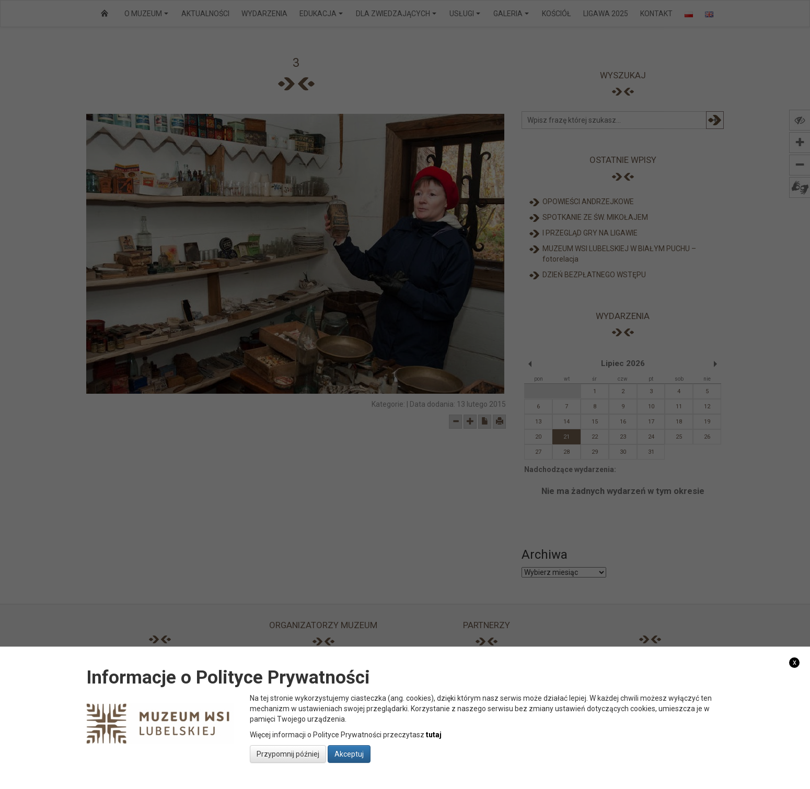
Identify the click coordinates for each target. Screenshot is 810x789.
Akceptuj (349, 754)
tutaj (434, 735)
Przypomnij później (288, 754)
